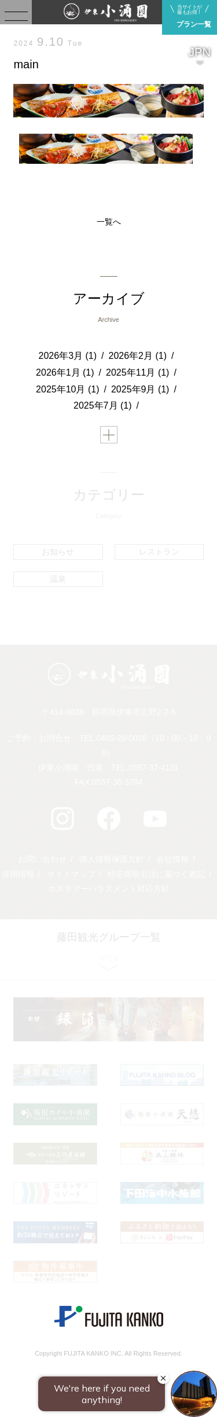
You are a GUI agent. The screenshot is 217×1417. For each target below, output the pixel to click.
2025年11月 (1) (137, 372)
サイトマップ (71, 874)
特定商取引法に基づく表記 (156, 874)
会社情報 (172, 859)
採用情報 (18, 874)
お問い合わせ (42, 859)
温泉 (58, 578)
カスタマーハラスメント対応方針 (109, 888)
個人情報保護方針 (111, 859)
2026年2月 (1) (138, 356)
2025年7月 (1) (102, 405)
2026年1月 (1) (65, 372)
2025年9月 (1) (140, 389)
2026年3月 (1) (68, 356)
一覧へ (109, 221)
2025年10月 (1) (67, 389)
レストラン (159, 551)
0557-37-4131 (153, 767)
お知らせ (58, 551)
